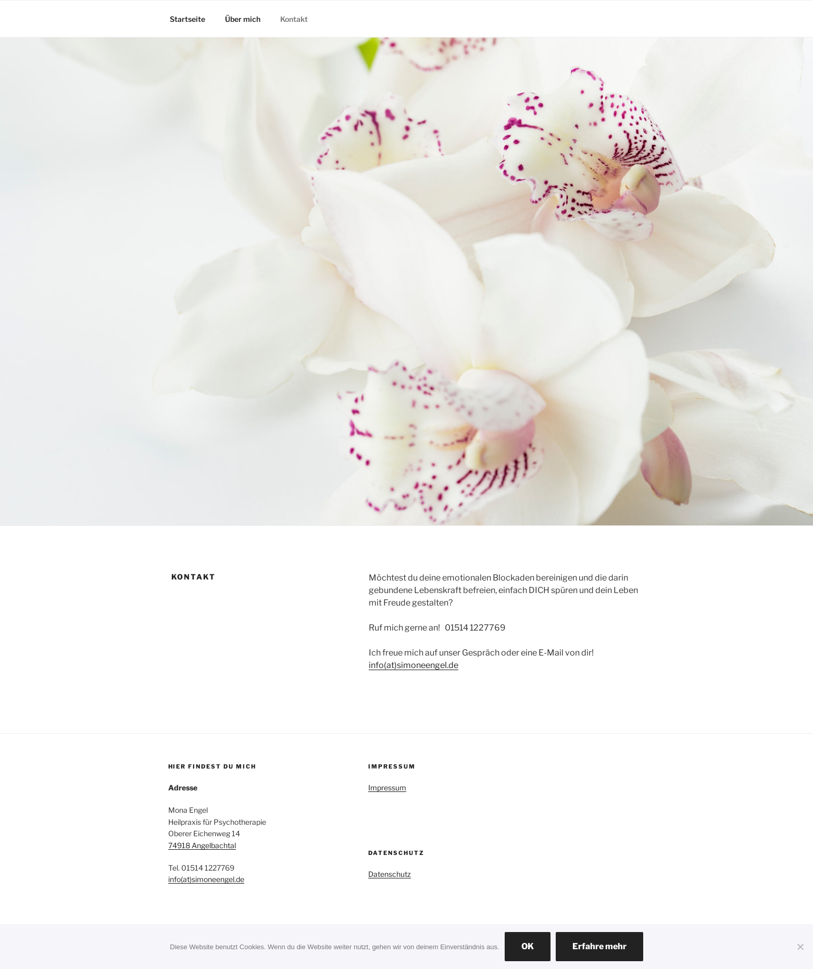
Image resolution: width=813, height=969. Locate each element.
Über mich (242, 19)
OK (527, 946)
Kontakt (294, 19)
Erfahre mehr (599, 946)
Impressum (387, 787)
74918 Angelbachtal (202, 845)
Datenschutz (389, 874)
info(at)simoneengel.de (413, 665)
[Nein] (800, 946)
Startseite (187, 19)
